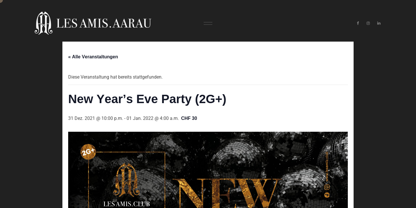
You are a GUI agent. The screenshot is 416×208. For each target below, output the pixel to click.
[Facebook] (357, 23)
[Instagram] (368, 23)
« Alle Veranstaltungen (93, 56)
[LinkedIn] (378, 23)
